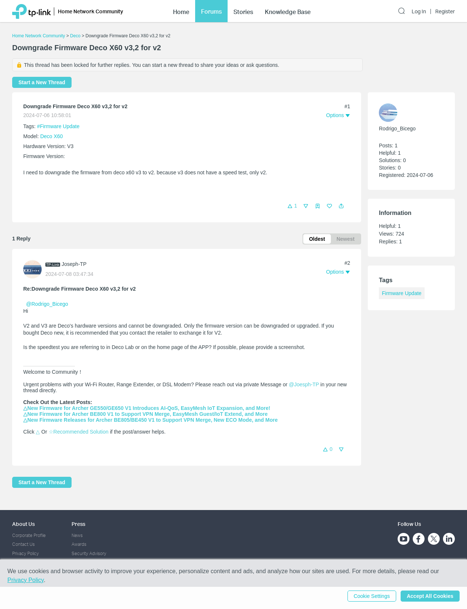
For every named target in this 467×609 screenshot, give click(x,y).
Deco (75, 35)
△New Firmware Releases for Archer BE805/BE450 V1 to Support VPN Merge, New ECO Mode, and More (150, 420)
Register (445, 11)
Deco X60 (51, 136)
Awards (79, 544)
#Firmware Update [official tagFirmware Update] (58, 126)
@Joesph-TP (304, 384)
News (77, 535)
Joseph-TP (74, 264)
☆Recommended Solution (78, 432)
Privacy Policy (25, 553)
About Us (23, 524)
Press (78, 524)
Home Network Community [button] (90, 11)
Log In (419, 11)
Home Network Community (38, 35)
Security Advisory (89, 553)
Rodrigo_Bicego (397, 128)
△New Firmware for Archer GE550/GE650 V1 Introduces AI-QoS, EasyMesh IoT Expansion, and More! (146, 408)
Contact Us (23, 544)
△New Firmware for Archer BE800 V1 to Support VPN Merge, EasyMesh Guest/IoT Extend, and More (145, 414)
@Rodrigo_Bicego (47, 304)
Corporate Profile (29, 535)
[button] (341, 206)
